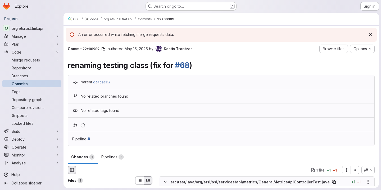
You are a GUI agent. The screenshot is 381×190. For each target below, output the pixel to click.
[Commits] (31, 83)
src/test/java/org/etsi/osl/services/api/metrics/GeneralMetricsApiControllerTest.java (250, 182)
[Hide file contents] (165, 182)
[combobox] (368, 170)
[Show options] (368, 182)
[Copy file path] (334, 182)
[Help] (31, 174)
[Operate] (31, 147)
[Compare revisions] (31, 107)
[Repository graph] (31, 99)
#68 (182, 65)
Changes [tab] (82, 157)
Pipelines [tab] (112, 157)
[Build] (31, 131)
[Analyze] (31, 163)
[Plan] (31, 44)
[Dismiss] (370, 34)
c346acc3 (101, 82)
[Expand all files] (346, 170)
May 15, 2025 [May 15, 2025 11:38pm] (136, 48)
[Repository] (31, 68)
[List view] (139, 180)
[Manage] (31, 36)
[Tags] (31, 91)
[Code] (31, 52)
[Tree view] (148, 180)
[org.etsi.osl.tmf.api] (31, 28)
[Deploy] (31, 139)
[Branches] (31, 75)
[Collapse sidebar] (31, 183)
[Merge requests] (31, 60)
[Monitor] (31, 155)
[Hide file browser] (72, 170)
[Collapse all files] (355, 170)
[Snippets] (31, 115)
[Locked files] (31, 123)
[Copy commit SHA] (103, 49)
